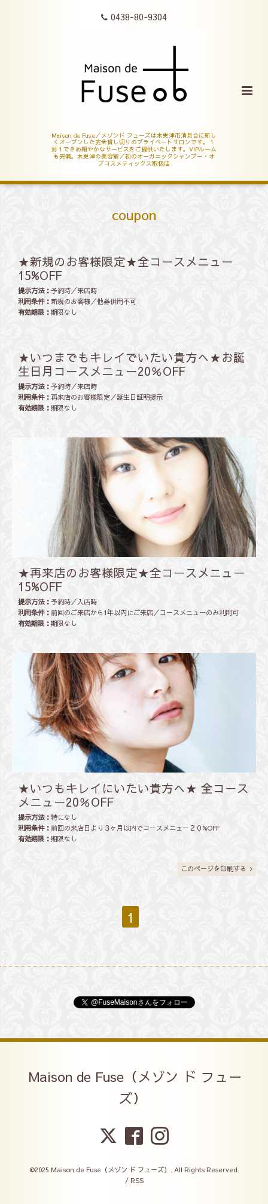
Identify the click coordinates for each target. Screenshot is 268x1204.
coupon (134, 214)
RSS (137, 1180)
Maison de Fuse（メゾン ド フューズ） (135, 1087)
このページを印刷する (216, 868)
